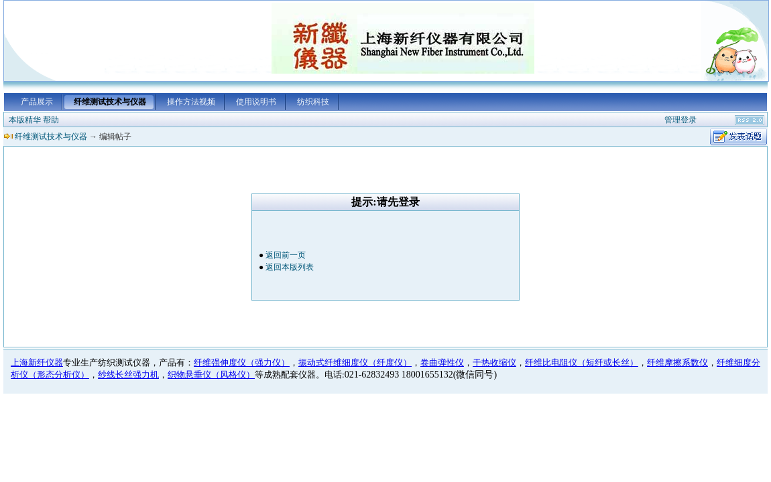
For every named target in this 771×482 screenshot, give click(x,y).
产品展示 (37, 101)
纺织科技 (313, 101)
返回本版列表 (289, 267)
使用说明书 (256, 101)
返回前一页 (285, 255)
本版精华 (25, 120)
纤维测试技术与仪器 (110, 101)
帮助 (51, 120)
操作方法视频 (191, 101)
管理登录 (680, 120)
